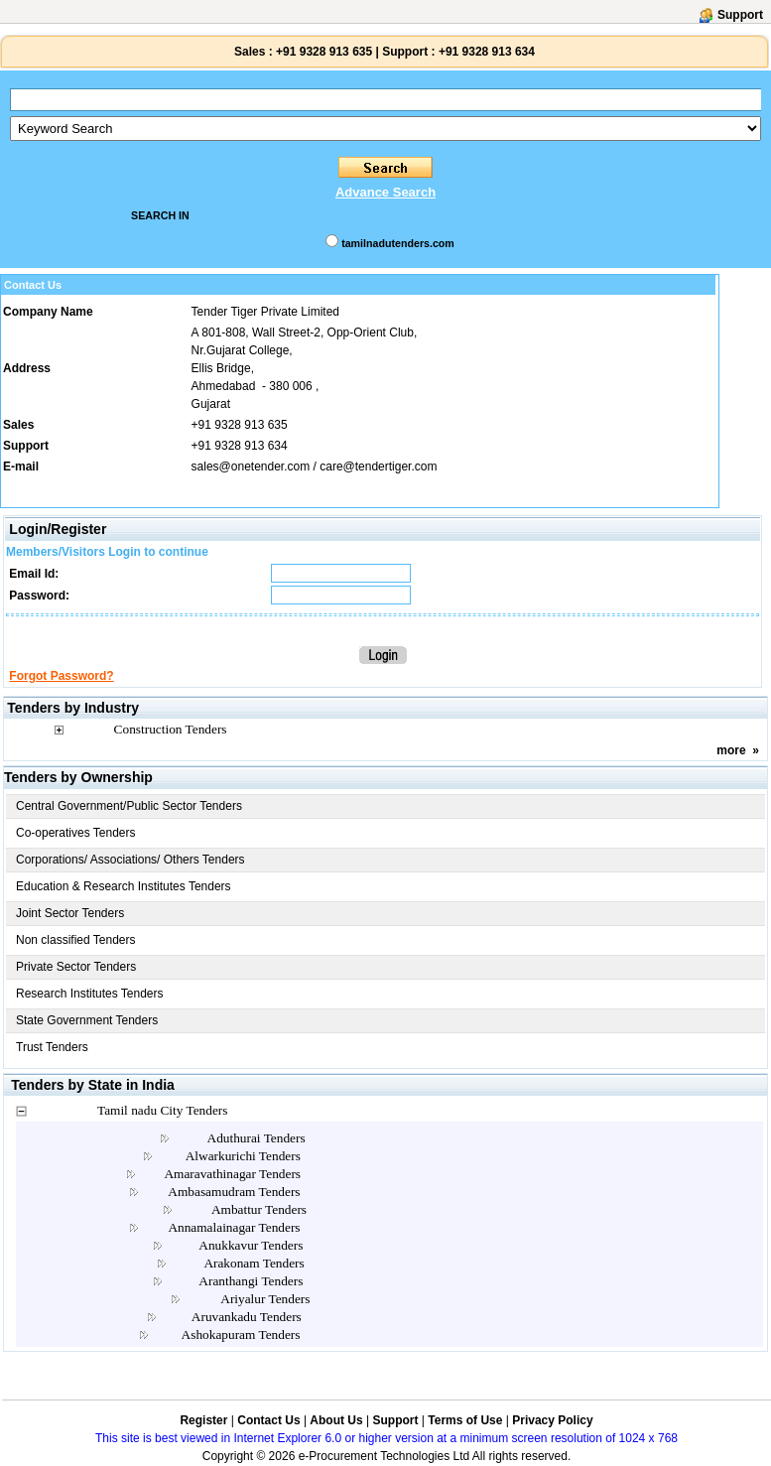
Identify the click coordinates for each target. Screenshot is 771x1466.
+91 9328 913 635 (322, 52)
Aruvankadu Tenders (247, 1316)
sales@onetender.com (251, 466)
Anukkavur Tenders (250, 1245)
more (730, 750)
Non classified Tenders (76, 940)
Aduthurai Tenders (256, 1138)
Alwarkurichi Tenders (243, 1155)
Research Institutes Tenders (90, 993)
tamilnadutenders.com (397, 243)
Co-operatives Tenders (76, 833)
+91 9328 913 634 (487, 52)
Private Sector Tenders (76, 967)
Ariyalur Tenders (265, 1298)
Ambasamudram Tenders (234, 1191)
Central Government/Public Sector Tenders (129, 806)
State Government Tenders (87, 1020)
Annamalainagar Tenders (234, 1227)
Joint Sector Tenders (70, 913)
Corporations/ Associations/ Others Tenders (130, 859)
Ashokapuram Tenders (241, 1334)
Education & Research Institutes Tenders (123, 886)
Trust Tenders (52, 1047)
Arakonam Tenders (253, 1263)
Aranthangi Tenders (250, 1280)
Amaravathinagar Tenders (232, 1173)
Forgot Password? (61, 676)
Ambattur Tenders (259, 1209)
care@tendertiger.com (378, 466)
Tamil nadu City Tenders (162, 1110)
